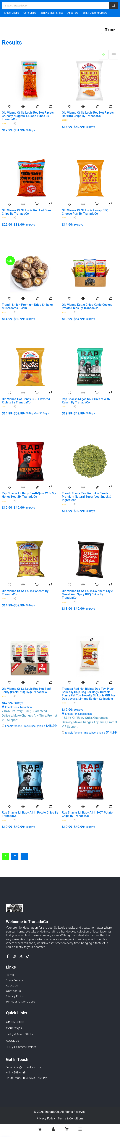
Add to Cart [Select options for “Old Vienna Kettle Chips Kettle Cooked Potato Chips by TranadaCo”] (97, 298)
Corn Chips (29, 12)
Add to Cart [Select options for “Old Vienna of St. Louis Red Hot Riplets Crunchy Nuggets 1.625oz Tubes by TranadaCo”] (37, 106)
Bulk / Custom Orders (94, 12)
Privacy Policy (46, 1118)
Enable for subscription (18, 707)
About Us (72, 12)
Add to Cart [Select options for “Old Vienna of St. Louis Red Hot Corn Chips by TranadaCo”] (37, 204)
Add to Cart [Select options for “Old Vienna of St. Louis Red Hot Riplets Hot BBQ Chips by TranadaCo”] (97, 106)
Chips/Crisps (11, 12)
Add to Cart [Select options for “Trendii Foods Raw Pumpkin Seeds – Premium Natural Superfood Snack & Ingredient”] (97, 487)
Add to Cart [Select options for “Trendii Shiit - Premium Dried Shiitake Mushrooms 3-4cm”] (37, 298)
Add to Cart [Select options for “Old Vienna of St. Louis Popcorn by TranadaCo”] (37, 585)
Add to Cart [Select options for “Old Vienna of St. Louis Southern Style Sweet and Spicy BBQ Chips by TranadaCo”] (97, 585)
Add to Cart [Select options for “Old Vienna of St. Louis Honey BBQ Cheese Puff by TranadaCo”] (97, 204)
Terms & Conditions (70, 1118)
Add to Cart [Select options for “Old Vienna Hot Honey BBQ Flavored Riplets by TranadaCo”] (37, 392)
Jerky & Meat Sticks (51, 12)
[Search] (113, 5)
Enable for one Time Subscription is (29, 726)
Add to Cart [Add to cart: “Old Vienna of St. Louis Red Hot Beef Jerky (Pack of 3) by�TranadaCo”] (37, 682)
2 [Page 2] (15, 856)
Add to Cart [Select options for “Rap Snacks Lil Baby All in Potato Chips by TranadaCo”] (37, 806)
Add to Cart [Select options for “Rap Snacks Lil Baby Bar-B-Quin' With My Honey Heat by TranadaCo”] (37, 487)
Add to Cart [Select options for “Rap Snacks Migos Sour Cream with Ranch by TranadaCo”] (97, 392)
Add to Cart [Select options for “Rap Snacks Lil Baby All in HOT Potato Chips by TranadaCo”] (97, 806)
